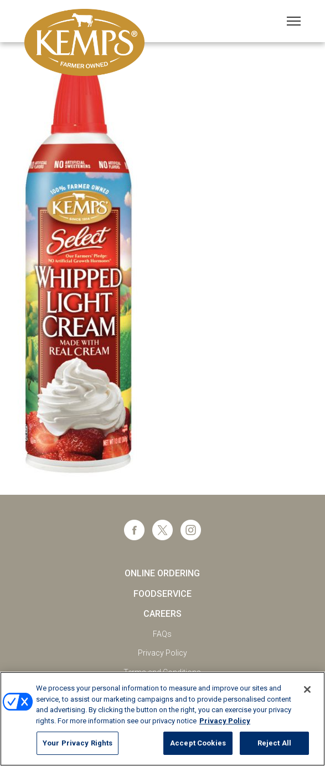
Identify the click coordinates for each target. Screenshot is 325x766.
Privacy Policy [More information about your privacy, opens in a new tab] (224, 721)
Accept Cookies (198, 743)
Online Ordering (162, 573)
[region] (162, 719)
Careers (162, 613)
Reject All (274, 743)
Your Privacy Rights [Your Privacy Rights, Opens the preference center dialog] (77, 743)
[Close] (307, 689)
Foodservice (162, 594)
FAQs (162, 634)
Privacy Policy (162, 652)
